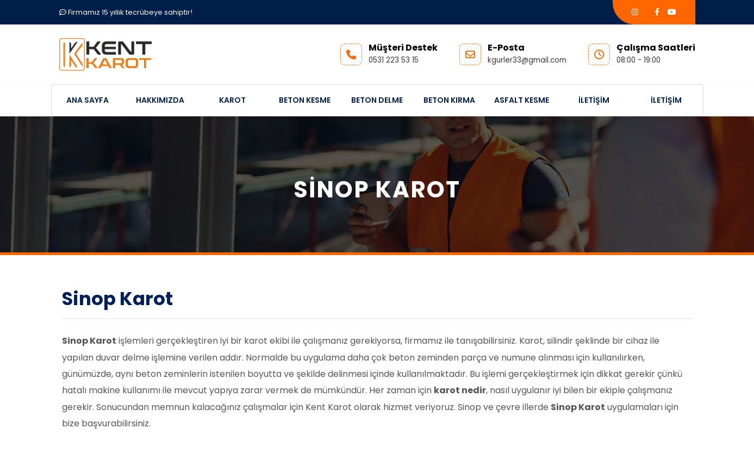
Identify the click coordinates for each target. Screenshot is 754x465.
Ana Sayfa (87, 100)
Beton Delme (377, 100)
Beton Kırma (449, 100)
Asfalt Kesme (521, 100)
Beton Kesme (305, 100)
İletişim (593, 100)
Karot (232, 100)
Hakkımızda (160, 100)
